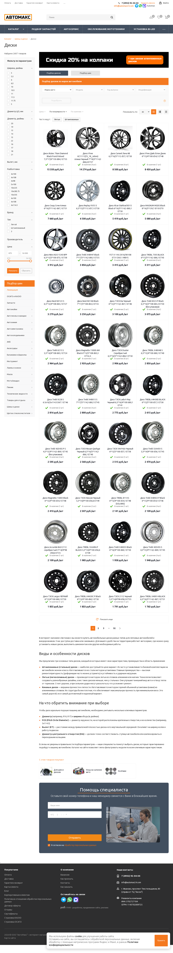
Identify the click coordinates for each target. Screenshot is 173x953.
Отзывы (8, 918)
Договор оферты (12, 914)
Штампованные (72, 119)
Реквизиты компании (131, 906)
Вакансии (65, 883)
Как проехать (67, 887)
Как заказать (67, 895)
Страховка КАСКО (12, 926)
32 (114, 628)
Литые (57, 119)
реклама (104, 916)
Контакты (65, 891)
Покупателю (11, 878)
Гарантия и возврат (13, 891)
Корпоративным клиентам (17, 903)
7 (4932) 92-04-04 (130, 884)
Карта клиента (11, 895)
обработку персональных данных (80, 849)
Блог (6, 899)
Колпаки (122, 771)
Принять (161, 940)
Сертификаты (11, 922)
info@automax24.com (131, 890)
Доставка (8, 887)
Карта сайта (10, 946)
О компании (67, 878)
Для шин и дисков (59, 771)
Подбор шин (85, 73)
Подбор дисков (54, 73)
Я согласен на (73, 849)
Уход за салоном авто (94, 771)
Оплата (8, 883)
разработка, (77, 916)
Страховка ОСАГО (13, 930)
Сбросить (26, 271)
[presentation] (70, 830)
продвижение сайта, (92, 916)
